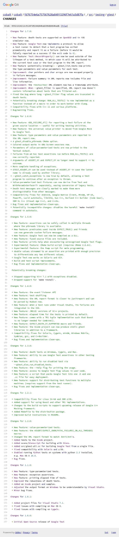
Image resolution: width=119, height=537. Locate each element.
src (91, 14)
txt (106, 532)
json (113, 532)
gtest (110, 14)
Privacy (26, 532)
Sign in (113, 4)
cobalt (7, 14)
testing (100, 14)
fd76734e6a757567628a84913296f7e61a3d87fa (54, 14)
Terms (34, 532)
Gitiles (18, 532)
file (64, 26)
